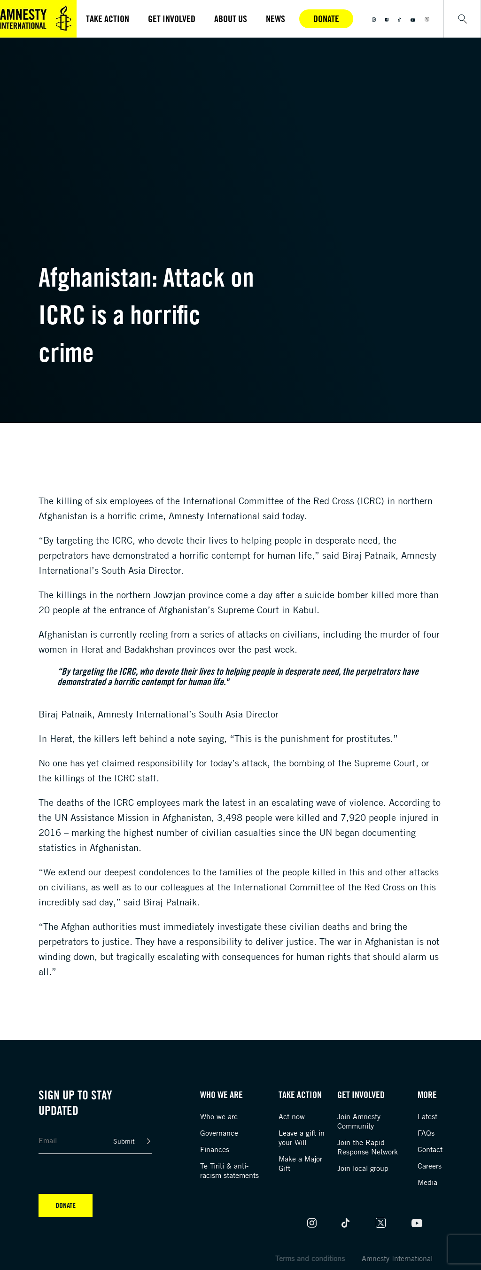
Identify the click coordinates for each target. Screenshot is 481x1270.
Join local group (362, 1168)
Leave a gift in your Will (302, 1137)
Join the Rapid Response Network (367, 1147)
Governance (219, 1133)
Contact (430, 1149)
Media (427, 1182)
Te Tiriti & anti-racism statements (229, 1170)
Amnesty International (397, 1258)
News (275, 18)
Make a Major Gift (300, 1163)
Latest (427, 1116)
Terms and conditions (310, 1258)
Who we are (219, 1116)
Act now (292, 1116)
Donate (326, 18)
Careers (430, 1165)
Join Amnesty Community (358, 1121)
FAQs (426, 1133)
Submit (124, 1141)
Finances (214, 1149)
